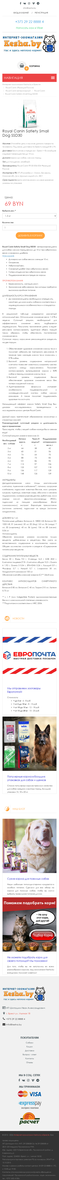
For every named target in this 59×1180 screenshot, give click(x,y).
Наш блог (13, 809)
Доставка (29, 1050)
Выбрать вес (9, 211)
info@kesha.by (29, 8)
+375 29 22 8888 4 (15, 1019)
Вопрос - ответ (30, 1054)
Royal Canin (39, 91)
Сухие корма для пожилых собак (28, 878)
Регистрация (41, 13)
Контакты (29, 1058)
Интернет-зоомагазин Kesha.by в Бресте (21, 84)
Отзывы (29, 1062)
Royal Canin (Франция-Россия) (20, 87)
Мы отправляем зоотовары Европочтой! (24, 690)
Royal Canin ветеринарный (18, 91)
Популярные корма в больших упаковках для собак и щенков (26, 778)
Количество (8, 222)
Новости (13, 618)
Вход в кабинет (21, 13)
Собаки (29, 1042)
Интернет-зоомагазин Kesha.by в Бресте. (32, 1135)
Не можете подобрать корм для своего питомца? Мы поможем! (27, 959)
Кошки (29, 1046)
